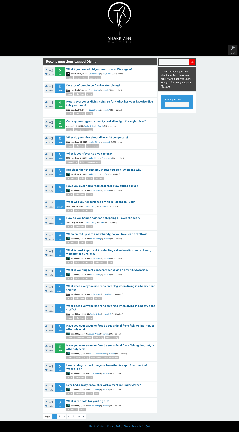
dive (88, 146)
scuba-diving (95, 78)
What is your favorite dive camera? (89, 153)
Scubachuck (107, 158)
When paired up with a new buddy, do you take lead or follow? (106, 233)
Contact (101, 426)
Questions (86, 50)
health (77, 78)
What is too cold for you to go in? (87, 400)
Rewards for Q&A (141, 426)
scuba (70, 78)
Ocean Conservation (97, 354)
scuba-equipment (93, 162)
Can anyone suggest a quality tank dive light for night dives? (106, 121)
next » (81, 416)
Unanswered (98, 50)
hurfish (105, 174)
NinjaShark (107, 74)
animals (70, 338)
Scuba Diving (94, 74)
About (145, 50)
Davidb (101, 126)
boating (97, 298)
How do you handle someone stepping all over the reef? (103, 217)
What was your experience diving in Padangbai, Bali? (100, 201)
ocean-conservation (83, 338)
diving (85, 78)
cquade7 (106, 90)
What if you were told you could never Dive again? (99, 69)
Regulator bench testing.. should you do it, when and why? (104, 169)
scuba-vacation (100, 262)
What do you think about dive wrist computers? (97, 137)
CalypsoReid (104, 206)
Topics (110, 50)
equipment (99, 178)
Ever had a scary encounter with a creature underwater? (103, 384)
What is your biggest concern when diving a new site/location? (107, 269)
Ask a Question (132, 50)
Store (154, 50)
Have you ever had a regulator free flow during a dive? (102, 185)
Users (119, 50)
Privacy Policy (114, 426)
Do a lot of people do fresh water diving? (93, 85)
